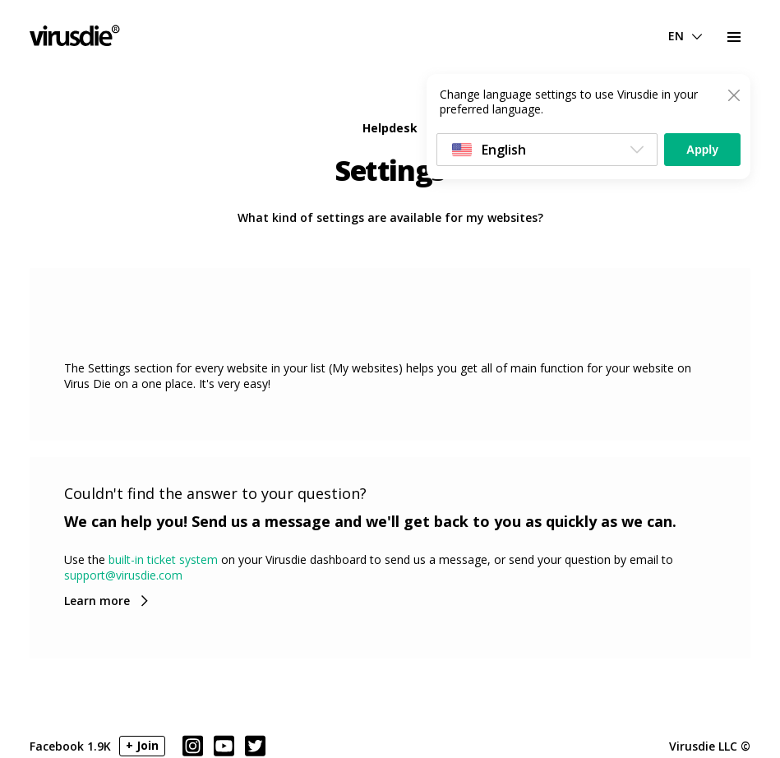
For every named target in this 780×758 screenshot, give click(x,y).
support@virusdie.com (123, 575)
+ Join (142, 745)
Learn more (97, 600)
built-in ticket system (163, 559)
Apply (702, 149)
